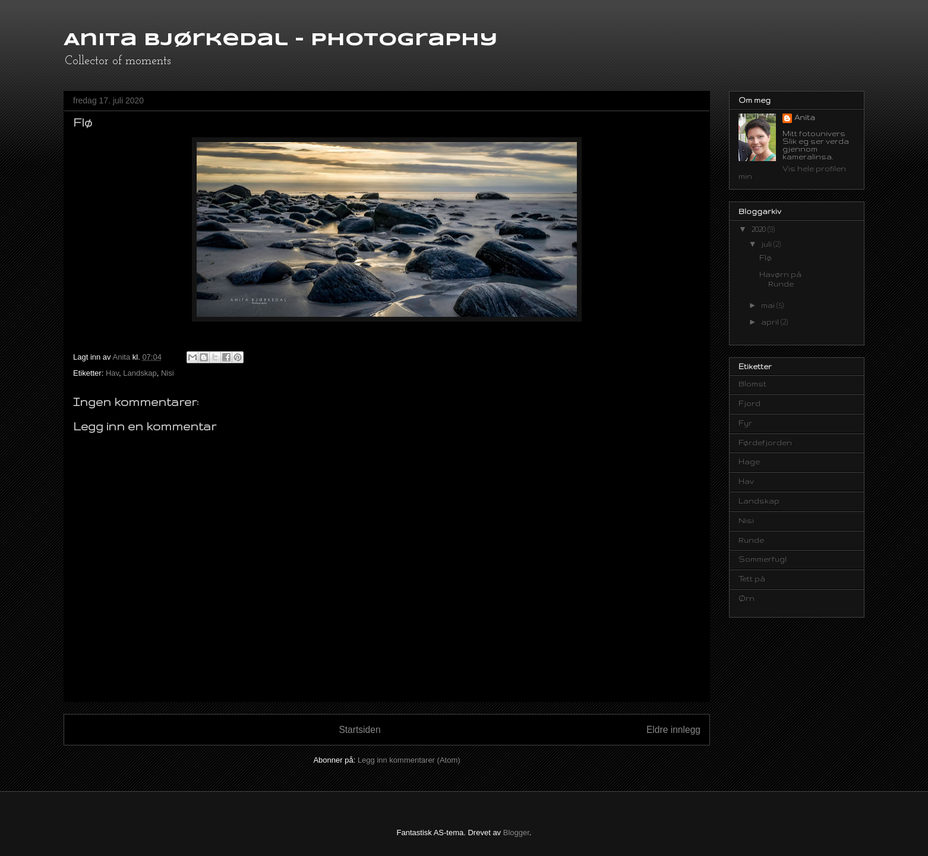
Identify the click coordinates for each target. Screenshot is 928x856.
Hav (112, 373)
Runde (751, 540)
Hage (749, 461)
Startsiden (359, 730)
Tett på (751, 579)
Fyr (745, 423)
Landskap (139, 373)
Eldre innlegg (673, 730)
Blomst (752, 384)
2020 (760, 229)
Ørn (746, 598)
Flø (765, 258)
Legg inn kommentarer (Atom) (409, 760)
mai (769, 305)
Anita (804, 117)
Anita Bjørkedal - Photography (281, 40)
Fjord (749, 403)
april (771, 322)
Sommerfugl (762, 559)
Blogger (516, 832)
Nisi (167, 373)
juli (767, 244)
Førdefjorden (765, 442)
